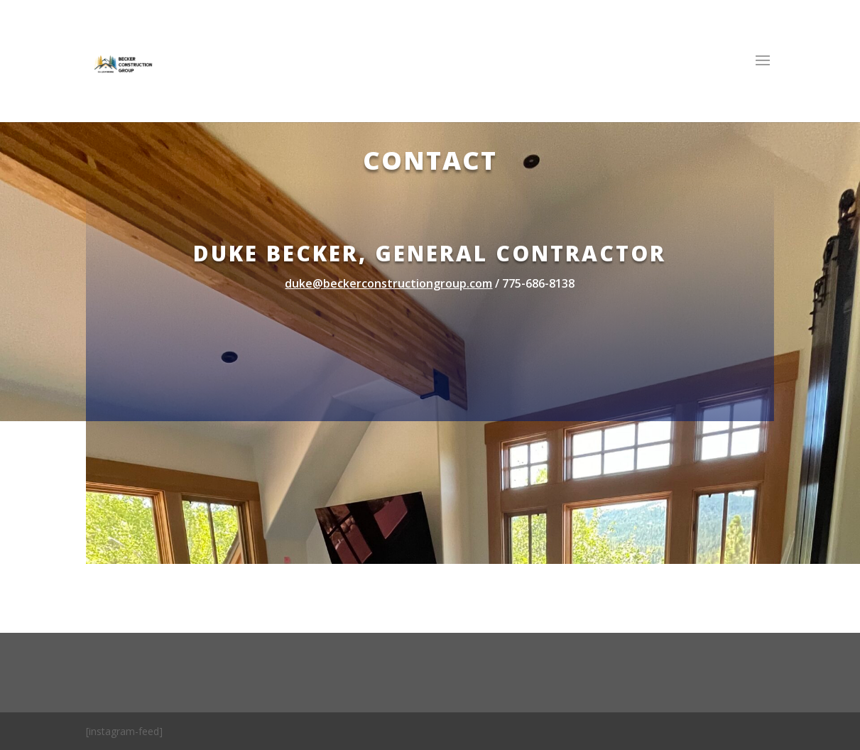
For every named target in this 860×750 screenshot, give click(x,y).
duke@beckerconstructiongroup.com (388, 283)
